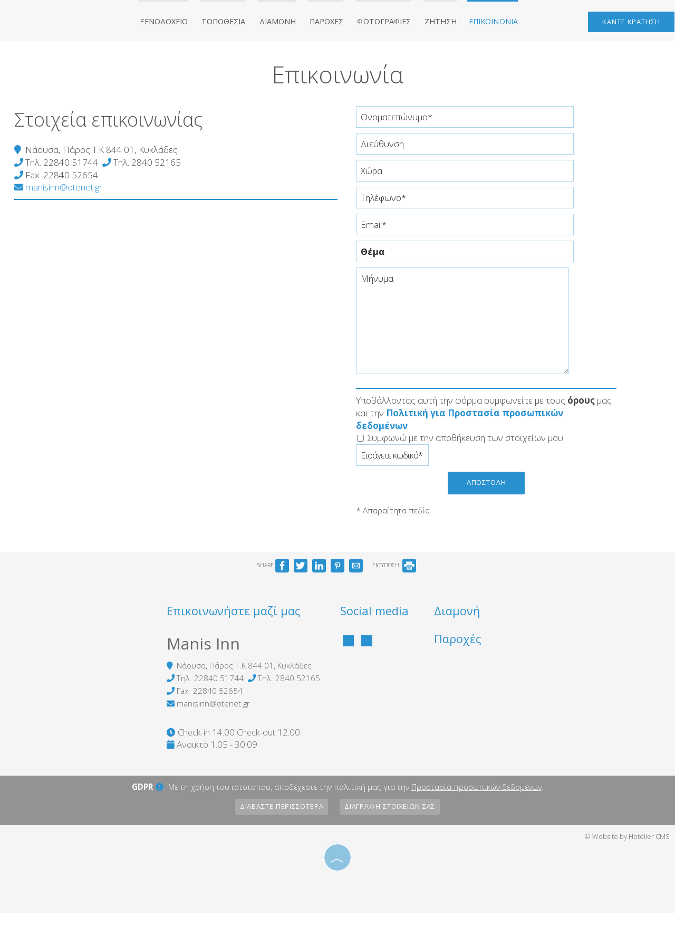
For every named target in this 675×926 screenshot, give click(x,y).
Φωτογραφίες (385, 23)
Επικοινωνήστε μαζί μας (223, 622)
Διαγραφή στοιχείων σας (391, 820)
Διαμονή (282, 23)
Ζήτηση (440, 23)
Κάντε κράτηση (630, 23)
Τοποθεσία (229, 23)
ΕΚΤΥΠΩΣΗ (394, 575)
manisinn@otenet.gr (60, 196)
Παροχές (329, 23)
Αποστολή (488, 490)
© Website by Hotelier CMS (627, 849)
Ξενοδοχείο (171, 23)
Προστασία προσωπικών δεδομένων (476, 800)
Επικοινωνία (489, 23)
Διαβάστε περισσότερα (279, 820)
